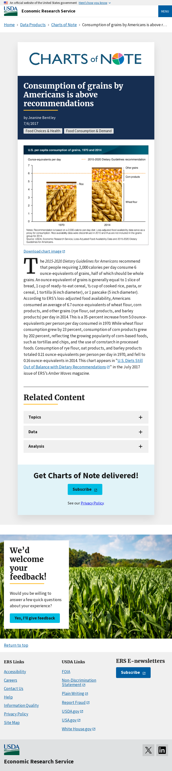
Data (32, 431)
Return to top (16, 645)
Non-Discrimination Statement (79, 683)
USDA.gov (70, 711)
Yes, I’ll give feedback (35, 618)
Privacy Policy (92, 503)
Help (8, 697)
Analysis (36, 446)
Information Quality (21, 705)
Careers (10, 680)
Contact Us (13, 688)
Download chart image (43, 251)
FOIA (66, 671)
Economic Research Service (48, 11)
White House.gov (77, 729)
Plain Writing (73, 693)
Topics (34, 417)
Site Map (12, 722)
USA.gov (69, 720)
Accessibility (15, 671)
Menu (165, 11)
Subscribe (82, 489)
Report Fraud (74, 702)
